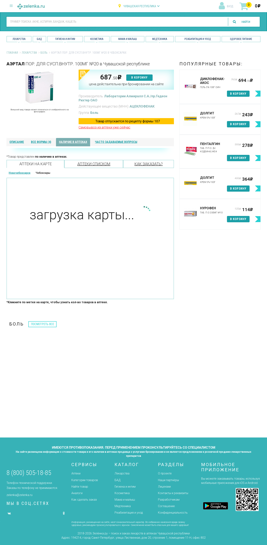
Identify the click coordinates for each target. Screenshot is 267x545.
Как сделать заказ (84, 499)
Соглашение (166, 506)
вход (230, 6)
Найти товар (79, 486)
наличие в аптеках (73, 142)
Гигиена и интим (125, 486)
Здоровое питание (241, 39)
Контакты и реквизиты (173, 493)
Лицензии (164, 486)
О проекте (165, 473)
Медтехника (159, 39)
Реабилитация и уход (197, 39)
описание (16, 142)
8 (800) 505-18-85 (28, 473)
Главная (12, 52)
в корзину (139, 77)
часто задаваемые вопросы (116, 142)
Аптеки (75, 473)
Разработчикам (168, 499)
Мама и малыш (127, 39)
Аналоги (77, 493)
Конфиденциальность (173, 512)
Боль (44, 52)
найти (245, 22)
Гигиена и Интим (65, 39)
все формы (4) (41, 142)
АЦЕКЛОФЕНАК (142, 106)
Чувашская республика (139, 6)
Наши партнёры (168, 480)
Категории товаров (84, 480)
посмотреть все (42, 324)
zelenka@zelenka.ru (19, 495)
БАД (39, 39)
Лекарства (19, 39)
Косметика (96, 39)
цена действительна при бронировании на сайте (126, 84)
